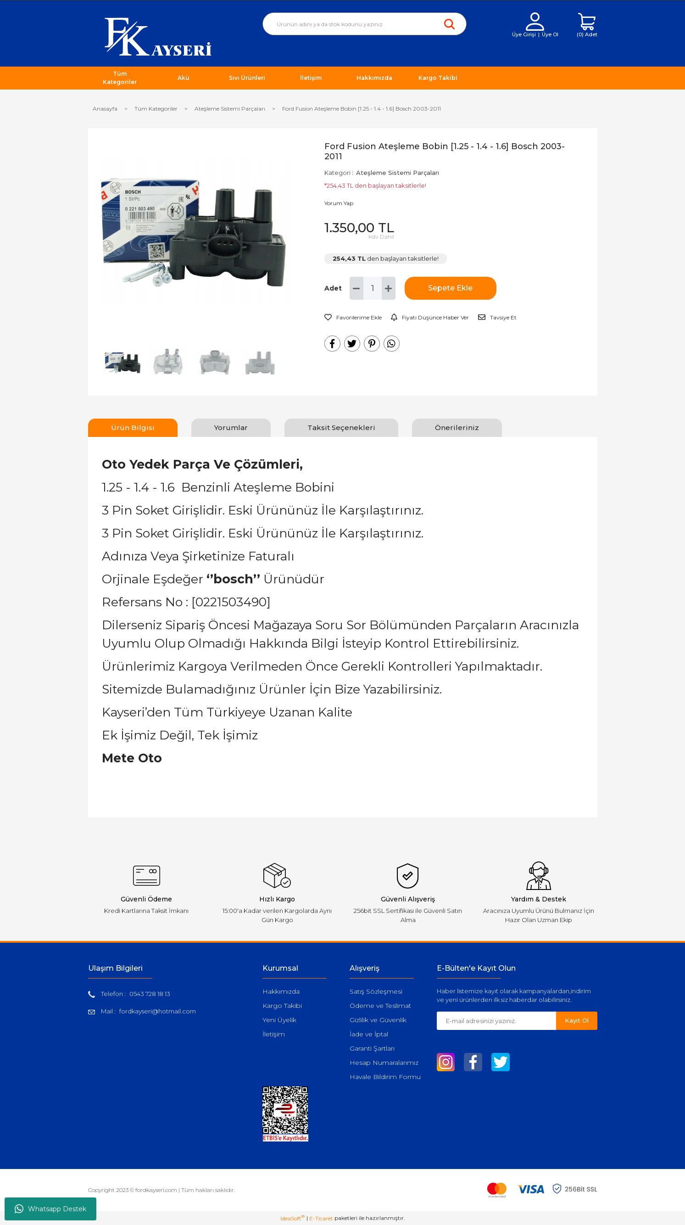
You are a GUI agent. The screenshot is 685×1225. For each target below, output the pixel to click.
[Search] (364, 23)
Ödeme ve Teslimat (380, 1005)
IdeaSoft (292, 1218)
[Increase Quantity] (388, 288)
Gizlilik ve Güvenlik (378, 1020)
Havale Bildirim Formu (385, 1077)
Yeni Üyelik (279, 1020)
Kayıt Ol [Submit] (577, 1020)
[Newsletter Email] (496, 1021)
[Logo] (158, 36)
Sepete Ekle (450, 288)
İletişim (273, 1034)
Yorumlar (231, 427)
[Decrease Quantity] (356, 288)
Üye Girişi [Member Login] (524, 34)
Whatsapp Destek (50, 1209)
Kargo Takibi (282, 1005)
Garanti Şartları (372, 1048)
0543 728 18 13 (149, 993)
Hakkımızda (281, 991)
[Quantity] (372, 288)
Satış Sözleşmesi (376, 991)
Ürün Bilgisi (133, 427)
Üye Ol (550, 34)
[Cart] (587, 25)
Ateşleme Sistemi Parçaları (397, 172)
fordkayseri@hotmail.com (157, 1011)
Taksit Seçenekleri (341, 427)
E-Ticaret (321, 1218)
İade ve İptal (369, 1034)
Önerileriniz (457, 427)
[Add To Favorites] (353, 317)
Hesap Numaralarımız (384, 1062)
